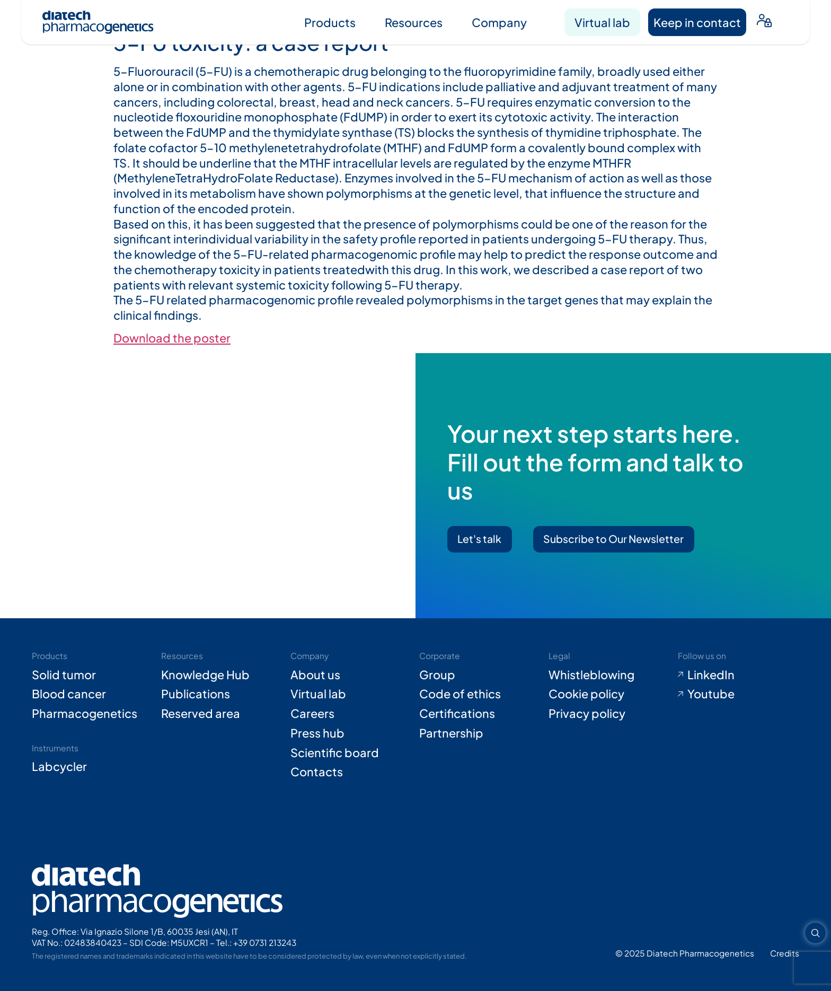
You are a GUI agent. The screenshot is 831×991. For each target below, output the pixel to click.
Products (330, 22)
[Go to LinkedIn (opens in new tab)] (738, 674)
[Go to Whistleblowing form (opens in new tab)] (609, 674)
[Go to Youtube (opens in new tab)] (738, 693)
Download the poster (172, 337)
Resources (414, 22)
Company (499, 22)
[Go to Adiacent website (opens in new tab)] (784, 953)
